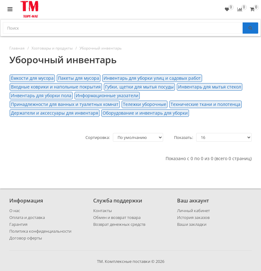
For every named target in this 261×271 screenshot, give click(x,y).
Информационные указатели (107, 95)
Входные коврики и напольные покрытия (56, 87)
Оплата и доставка (27, 217)
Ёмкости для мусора (32, 78)
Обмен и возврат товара (117, 217)
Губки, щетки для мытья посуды (139, 87)
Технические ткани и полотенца (205, 104)
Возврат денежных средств (119, 224)
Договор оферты (25, 238)
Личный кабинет (193, 210)
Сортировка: (97, 137)
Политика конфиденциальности (40, 231)
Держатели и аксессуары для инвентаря (54, 113)
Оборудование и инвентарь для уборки (145, 113)
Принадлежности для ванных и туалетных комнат (64, 104)
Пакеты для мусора (78, 78)
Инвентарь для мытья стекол (209, 87)
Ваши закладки (191, 224)
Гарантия (18, 224)
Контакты (102, 210)
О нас (14, 210)
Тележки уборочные (144, 104)
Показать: (183, 137)
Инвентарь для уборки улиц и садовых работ (152, 78)
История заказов (193, 217)
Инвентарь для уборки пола (41, 95)
